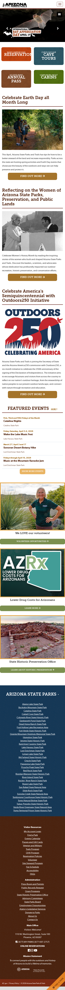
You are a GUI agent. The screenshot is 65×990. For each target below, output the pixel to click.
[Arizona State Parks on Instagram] (32, 950)
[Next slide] (57, 28)
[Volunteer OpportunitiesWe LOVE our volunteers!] (32, 541)
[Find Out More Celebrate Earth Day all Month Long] (32, 176)
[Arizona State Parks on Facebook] (29, 950)
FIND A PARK (58, 983)
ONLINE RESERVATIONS (32, 946)
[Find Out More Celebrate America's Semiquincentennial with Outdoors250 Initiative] (32, 394)
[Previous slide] (7, 28)
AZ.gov (5, 983)
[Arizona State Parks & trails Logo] (14, 3)
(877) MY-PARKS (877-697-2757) (32, 942)
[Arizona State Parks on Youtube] (35, 950)
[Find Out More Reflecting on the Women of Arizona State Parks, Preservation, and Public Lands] (32, 277)
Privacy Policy (14, 983)
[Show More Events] (32, 471)
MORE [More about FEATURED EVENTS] (54, 409)
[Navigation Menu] (60, 4)
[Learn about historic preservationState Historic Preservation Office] (32, 670)
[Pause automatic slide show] (59, 14)
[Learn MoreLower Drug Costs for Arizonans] (32, 608)
